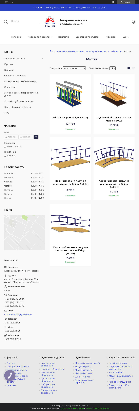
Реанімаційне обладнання (48, 373)
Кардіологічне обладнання (48, 364)
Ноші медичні (116, 372)
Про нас (110, 36)
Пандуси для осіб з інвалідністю (119, 386)
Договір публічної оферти (18, 101)
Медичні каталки (83, 373)
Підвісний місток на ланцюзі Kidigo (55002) (114, 119)
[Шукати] (6, 22)
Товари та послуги (39, 36)
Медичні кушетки (84, 370)
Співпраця (10, 87)
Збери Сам (116, 51)
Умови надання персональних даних (21, 94)
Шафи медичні (82, 377)
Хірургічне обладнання (52, 369)
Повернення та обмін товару (20, 81)
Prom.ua (84, 406)
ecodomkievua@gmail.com (18, 314)
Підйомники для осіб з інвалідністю (120, 367)
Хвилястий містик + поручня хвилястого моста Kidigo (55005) (70, 250)
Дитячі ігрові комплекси (97, 51)
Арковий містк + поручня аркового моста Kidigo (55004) (114, 184)
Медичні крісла (82, 366)
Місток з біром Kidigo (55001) (70, 117)
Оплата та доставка (15, 75)
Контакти (63, 36)
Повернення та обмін (18, 366)
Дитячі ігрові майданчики (70, 51)
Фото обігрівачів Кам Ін (17, 107)
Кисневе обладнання (120, 382)
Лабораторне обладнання (48, 385)
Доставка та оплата (87, 36)
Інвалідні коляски (118, 363)
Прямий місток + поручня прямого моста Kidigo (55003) (70, 182)
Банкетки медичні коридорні (84, 381)
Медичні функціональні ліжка (121, 377)
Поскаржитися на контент (72, 408)
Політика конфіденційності (97, 408)
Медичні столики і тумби (87, 363)
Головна (16, 36)
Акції (7, 112)
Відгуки (8, 70)
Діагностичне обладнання (48, 379)
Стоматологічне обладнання (49, 391)
